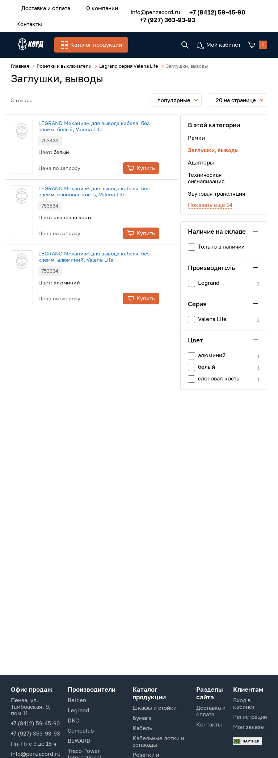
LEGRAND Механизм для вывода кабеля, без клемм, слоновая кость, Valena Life (108, 190)
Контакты (25, 20)
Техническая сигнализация (206, 176)
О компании (91, 7)
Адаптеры (201, 161)
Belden (77, 700)
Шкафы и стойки (154, 707)
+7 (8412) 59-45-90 (208, 10)
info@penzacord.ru (146, 10)
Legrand (78, 710)
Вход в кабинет (244, 703)
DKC (73, 720)
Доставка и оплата (42, 7)
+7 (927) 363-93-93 (158, 17)
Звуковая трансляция (216, 192)
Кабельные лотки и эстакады (158, 741)
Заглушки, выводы (213, 149)
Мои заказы (249, 727)
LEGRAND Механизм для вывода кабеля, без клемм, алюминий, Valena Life (108, 255)
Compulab (81, 730)
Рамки (196, 136)
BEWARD (79, 740)
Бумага (141, 718)
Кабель (142, 728)
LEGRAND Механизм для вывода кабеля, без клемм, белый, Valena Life (108, 125)
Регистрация (250, 716)
